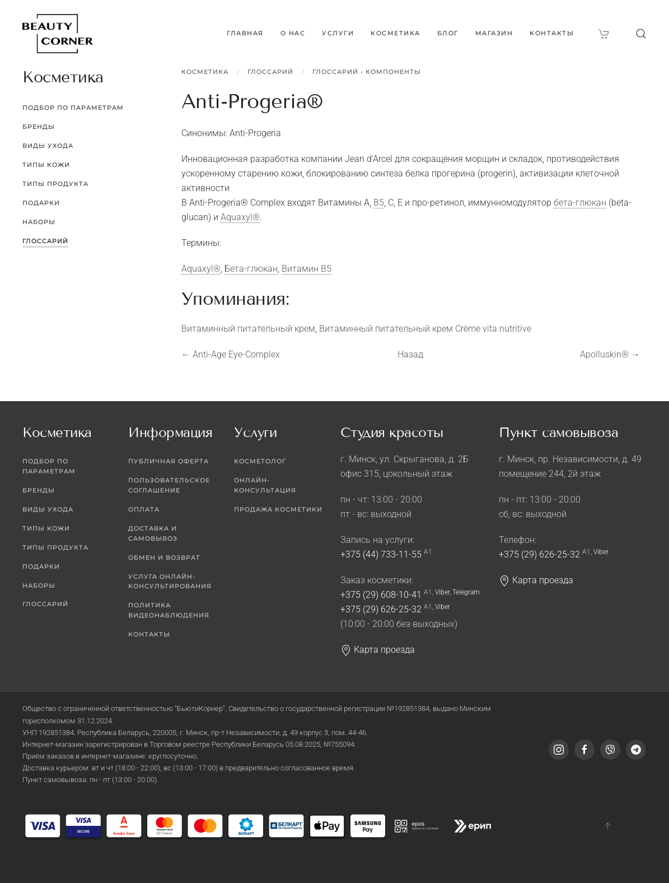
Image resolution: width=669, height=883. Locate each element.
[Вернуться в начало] (57, 33)
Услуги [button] (338, 33)
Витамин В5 (306, 268)
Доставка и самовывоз (152, 533)
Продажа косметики (278, 509)
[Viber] (610, 750)
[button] (641, 33)
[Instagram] (559, 750)
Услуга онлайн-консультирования (170, 582)
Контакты (552, 33)
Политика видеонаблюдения (168, 610)
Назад (410, 354)
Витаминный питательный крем (248, 328)
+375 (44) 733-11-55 (381, 554)
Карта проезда (377, 649)
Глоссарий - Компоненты (366, 72)
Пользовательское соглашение (169, 485)
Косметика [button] (395, 33)
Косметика (204, 72)
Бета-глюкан (251, 268)
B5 (378, 202)
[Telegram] (636, 750)
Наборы (38, 222)
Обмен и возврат (164, 557)
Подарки (41, 203)
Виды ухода (47, 146)
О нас (293, 33)
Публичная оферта (168, 461)
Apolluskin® (610, 354)
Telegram (466, 592)
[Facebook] (584, 750)
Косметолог (260, 461)
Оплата (144, 509)
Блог (448, 33)
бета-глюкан (580, 202)
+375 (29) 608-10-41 (381, 594)
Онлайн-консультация (265, 485)
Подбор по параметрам (73, 107)
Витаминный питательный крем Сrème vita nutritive (425, 328)
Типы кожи (46, 165)
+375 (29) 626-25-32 (381, 609)
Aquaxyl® (240, 217)
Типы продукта (55, 184)
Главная (245, 33)
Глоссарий (270, 72)
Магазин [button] (494, 33)
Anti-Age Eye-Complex (230, 354)
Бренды (38, 127)
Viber (442, 592)
